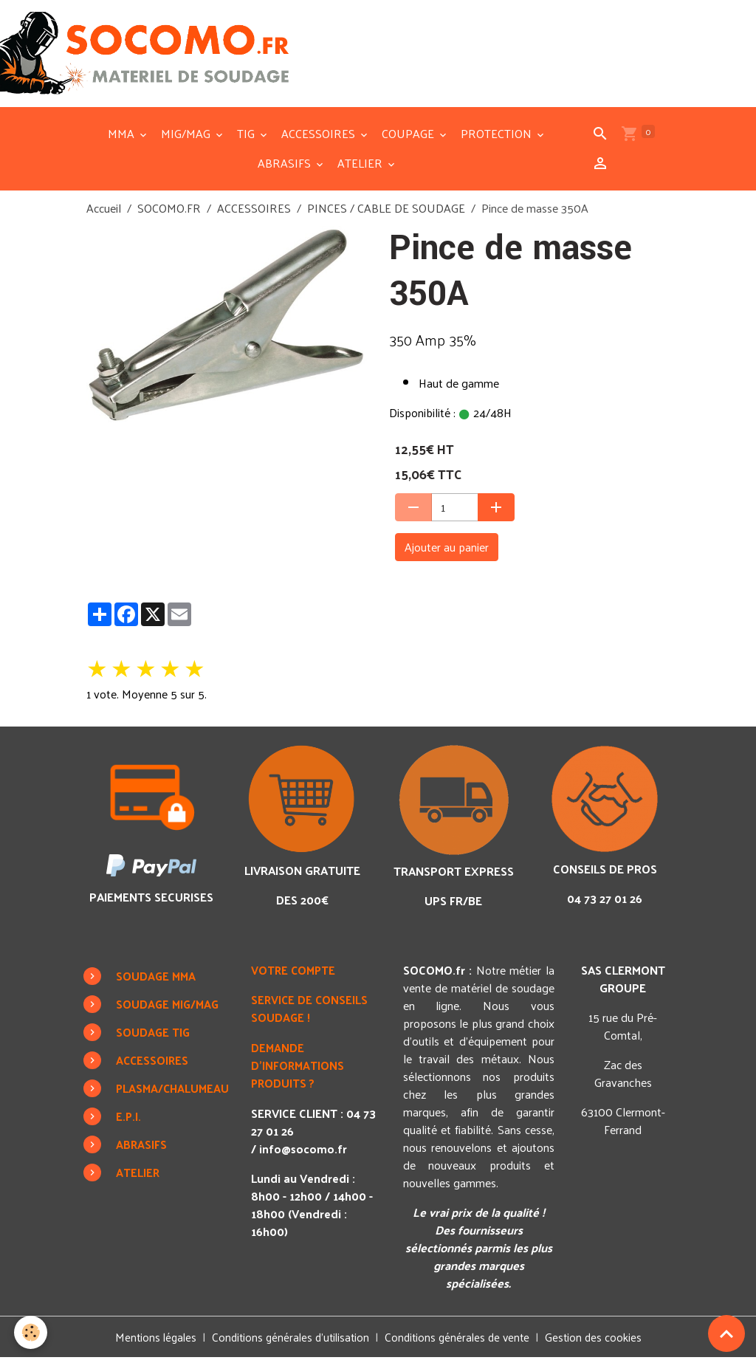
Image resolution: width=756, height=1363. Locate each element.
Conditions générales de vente (460, 1342)
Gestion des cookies (600, 1342)
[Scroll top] (726, 1333)
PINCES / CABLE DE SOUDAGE (386, 213)
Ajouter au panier (447, 552)
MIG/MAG (187, 138)
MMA (122, 138)
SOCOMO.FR (169, 213)
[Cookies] (31, 1332)
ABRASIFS (286, 168)
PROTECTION (498, 138)
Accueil (103, 213)
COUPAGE (409, 138)
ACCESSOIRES (319, 138)
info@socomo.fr (306, 1152)
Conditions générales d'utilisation (288, 1342)
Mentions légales (149, 1342)
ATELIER (361, 168)
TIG (247, 138)
